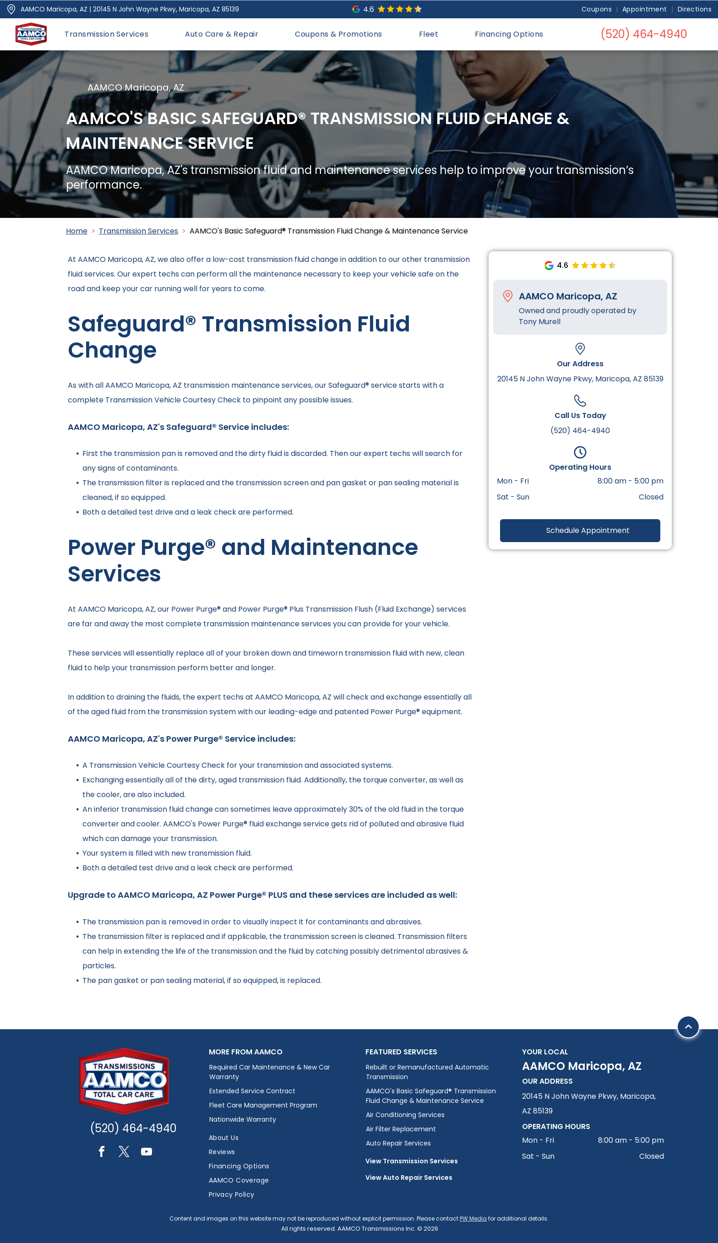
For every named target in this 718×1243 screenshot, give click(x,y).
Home (76, 231)
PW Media (473, 1218)
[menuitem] (597, 9)
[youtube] (146, 1153)
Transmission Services (138, 231)
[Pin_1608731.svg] (11, 9)
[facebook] (102, 1153)
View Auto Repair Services (408, 1177)
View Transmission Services (411, 1161)
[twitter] (124, 1153)
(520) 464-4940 (580, 430)
